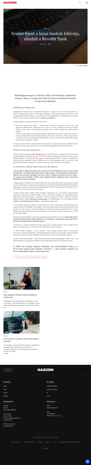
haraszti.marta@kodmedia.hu (11, 418)
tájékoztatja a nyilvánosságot (38, 199)
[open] (87, 461)
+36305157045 (7, 420)
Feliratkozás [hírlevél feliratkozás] (8, 369)
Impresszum (49, 442)
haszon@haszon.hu (52, 407)
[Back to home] (9, 3)
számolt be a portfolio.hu (47, 118)
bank (22, 257)
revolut (16, 257)
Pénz (4, 389)
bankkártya (43, 257)
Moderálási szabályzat (15, 442)
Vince (48, 396)
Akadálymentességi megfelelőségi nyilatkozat (70, 442)
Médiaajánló (40, 442)
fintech (27, 257)
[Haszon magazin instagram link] (84, 369)
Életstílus (6, 396)
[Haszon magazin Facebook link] (87, 369)
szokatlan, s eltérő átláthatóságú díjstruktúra (26, 201)
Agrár (5, 386)
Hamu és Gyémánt (52, 389)
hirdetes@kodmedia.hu (9, 410)
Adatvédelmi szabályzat (29, 442)
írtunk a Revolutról (36, 154)
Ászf (55, 442)
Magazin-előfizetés (52, 386)
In (47, 392)
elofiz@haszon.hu (8, 426)
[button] (80, 2)
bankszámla (35, 257)
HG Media (55, 437)
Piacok (5, 392)
